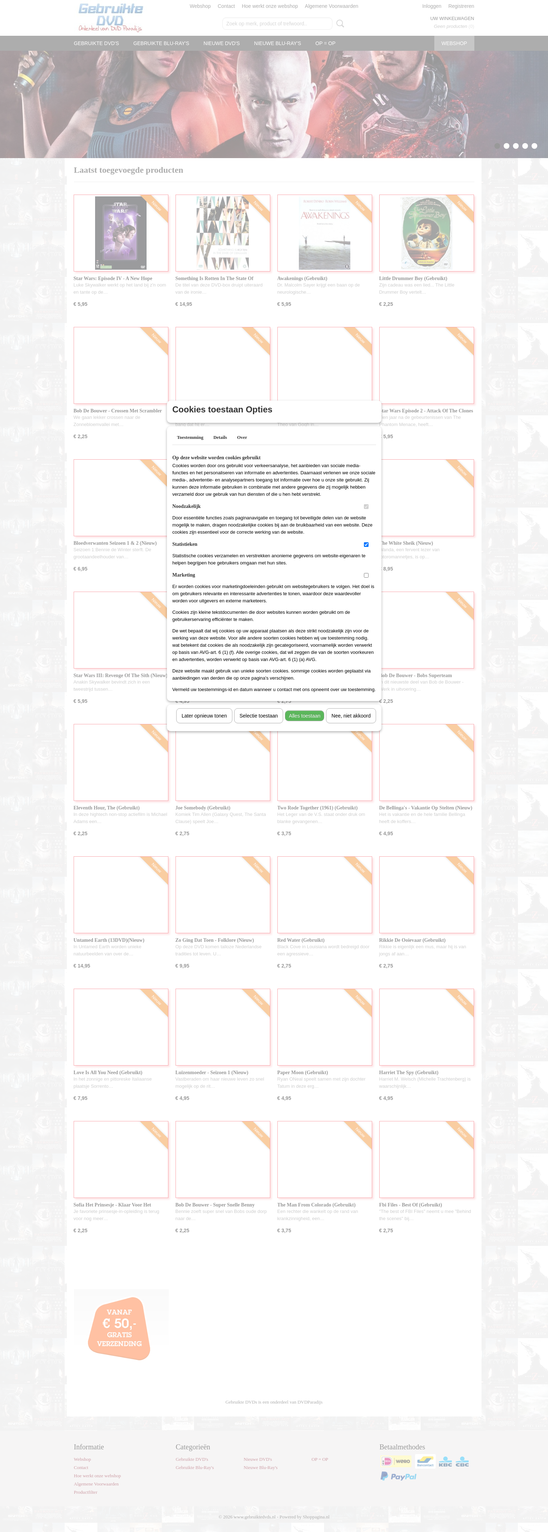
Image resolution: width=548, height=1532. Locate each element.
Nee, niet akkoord (351, 725)
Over (242, 446)
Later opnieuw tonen (204, 725)
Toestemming (190, 446)
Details (220, 446)
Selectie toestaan (259, 725)
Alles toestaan (304, 725)
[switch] (366, 516)
